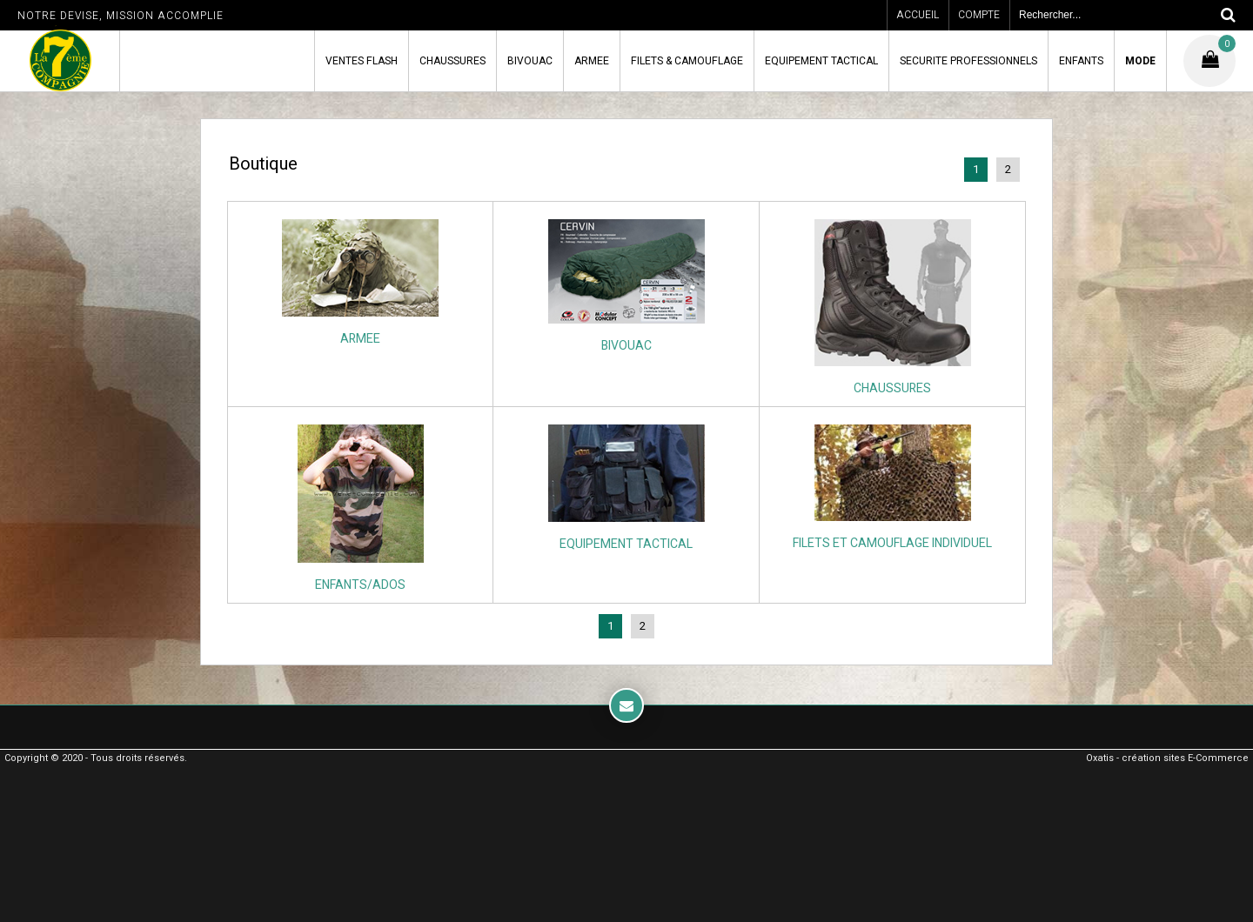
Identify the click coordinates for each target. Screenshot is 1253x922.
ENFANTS (1081, 61)
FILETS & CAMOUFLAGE (687, 61)
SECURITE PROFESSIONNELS (968, 61)
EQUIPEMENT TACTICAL (821, 61)
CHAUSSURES (452, 61)
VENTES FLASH (361, 61)
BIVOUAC (530, 61)
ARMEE (591, 61)
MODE (1140, 61)
